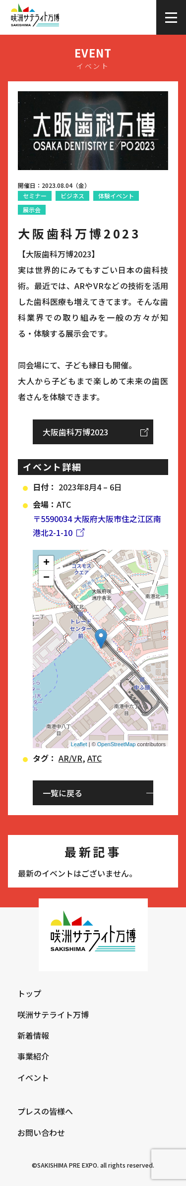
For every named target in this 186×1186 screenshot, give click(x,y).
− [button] (46, 578)
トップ (29, 993)
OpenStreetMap (116, 744)
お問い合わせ (41, 1132)
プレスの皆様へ (45, 1111)
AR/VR (70, 758)
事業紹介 (33, 1056)
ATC (94, 758)
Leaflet (79, 744)
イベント (33, 1077)
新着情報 (33, 1035)
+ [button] (46, 563)
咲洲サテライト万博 (53, 1014)
